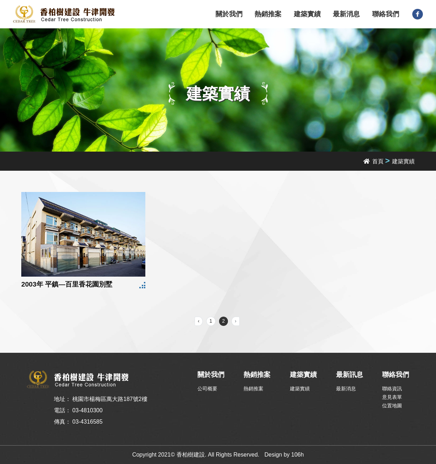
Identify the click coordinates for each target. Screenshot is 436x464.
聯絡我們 (385, 14)
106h (297, 455)
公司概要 (207, 388)
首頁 (373, 161)
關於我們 (229, 14)
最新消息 (346, 14)
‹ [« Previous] (199, 321)
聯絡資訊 (392, 388)
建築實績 (307, 14)
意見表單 (392, 397)
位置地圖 (392, 405)
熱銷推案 (268, 14)
